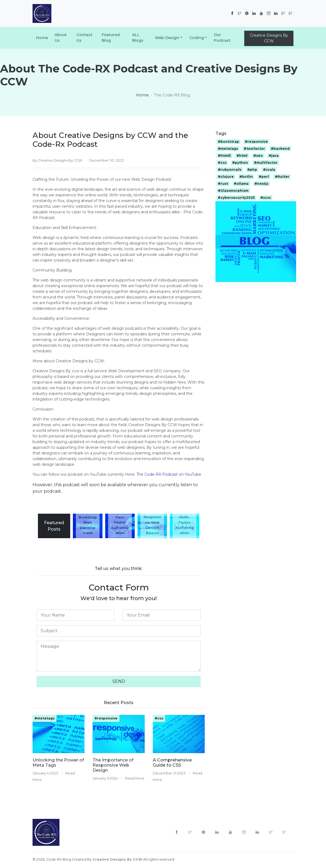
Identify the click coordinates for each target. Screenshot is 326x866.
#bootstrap (228, 142)
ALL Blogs (137, 37)
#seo (258, 156)
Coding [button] (196, 37)
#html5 (224, 156)
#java (274, 156)
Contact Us (84, 37)
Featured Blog (111, 37)
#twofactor (254, 149)
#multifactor (266, 163)
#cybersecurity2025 (236, 198)
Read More (134, 778)
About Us (61, 37)
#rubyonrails (230, 170)
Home (42, 37)
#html (241, 156)
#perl (264, 177)
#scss (265, 198)
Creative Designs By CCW (269, 38)
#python (240, 163)
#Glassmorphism (233, 191)
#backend (280, 149)
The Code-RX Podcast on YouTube (168, 474)
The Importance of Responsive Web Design (113, 765)
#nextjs (261, 184)
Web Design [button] (167, 37)
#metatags (44, 718)
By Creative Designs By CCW (57, 160)
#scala (269, 170)
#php (252, 170)
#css (159, 718)
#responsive (106, 718)
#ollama (241, 184)
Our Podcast (222, 37)
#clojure (226, 177)
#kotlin (246, 177)
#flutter (282, 177)
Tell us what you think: (119, 568)
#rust (223, 184)
